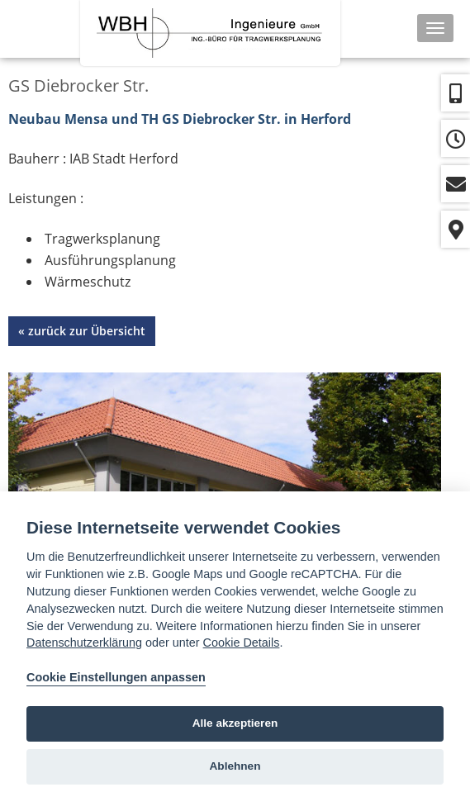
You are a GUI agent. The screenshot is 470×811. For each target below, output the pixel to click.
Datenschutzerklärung (84, 642)
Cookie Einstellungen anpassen (116, 677)
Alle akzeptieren (235, 723)
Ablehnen (235, 766)
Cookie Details (241, 642)
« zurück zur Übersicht (81, 331)
